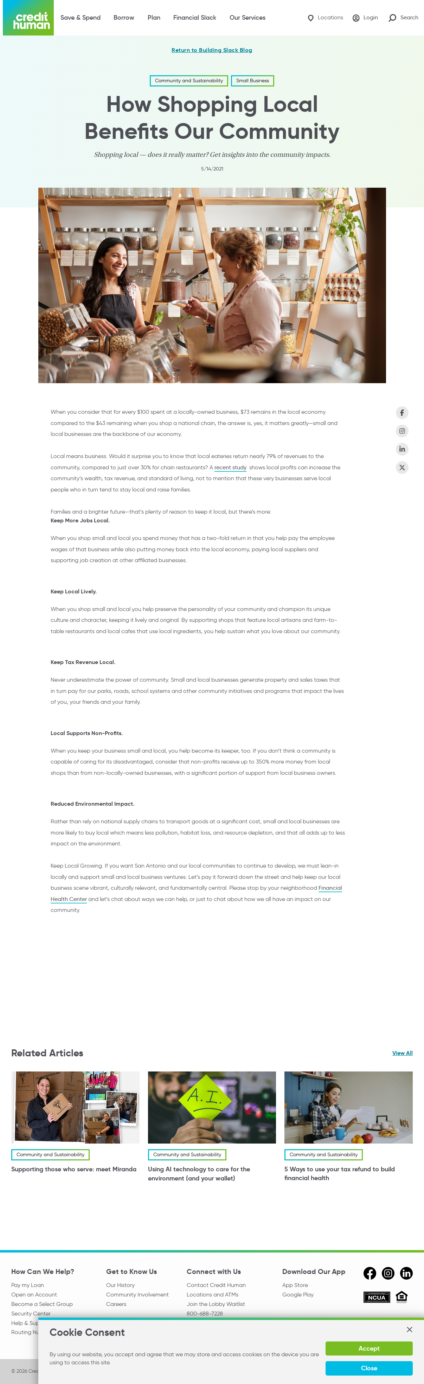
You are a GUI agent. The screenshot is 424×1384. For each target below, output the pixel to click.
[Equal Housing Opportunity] (401, 1298)
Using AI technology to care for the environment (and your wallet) (199, 1173)
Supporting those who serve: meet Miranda (73, 1169)
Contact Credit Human (216, 1285)
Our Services (247, 17)
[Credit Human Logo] (28, 18)
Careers (116, 1304)
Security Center (31, 1314)
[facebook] (370, 1273)
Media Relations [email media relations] (207, 1324)
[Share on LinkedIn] (402, 449)
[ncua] (377, 1298)
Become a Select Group (42, 1304)
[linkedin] (406, 1273)
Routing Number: (33, 1334)
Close (393, 1368)
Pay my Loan (27, 1285)
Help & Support (30, 1324)
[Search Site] (403, 18)
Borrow (124, 17)
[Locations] (322, 18)
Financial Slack (194, 17)
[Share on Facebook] (402, 412)
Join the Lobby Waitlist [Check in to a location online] (216, 1304)
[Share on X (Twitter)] (402, 467)
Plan (154, 17)
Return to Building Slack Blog (212, 50)
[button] (409, 1347)
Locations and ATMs (212, 1295)
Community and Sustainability (189, 81)
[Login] (364, 18)
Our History (120, 1285)
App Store (295, 1285)
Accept (346, 1368)
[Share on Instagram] (402, 431)
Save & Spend (80, 17)
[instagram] (388, 1273)
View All (402, 1053)
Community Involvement (137, 1295)
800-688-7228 (205, 1314)
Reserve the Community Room (226, 1334)
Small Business (252, 81)
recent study (230, 467)
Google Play (298, 1295)
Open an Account (34, 1295)
